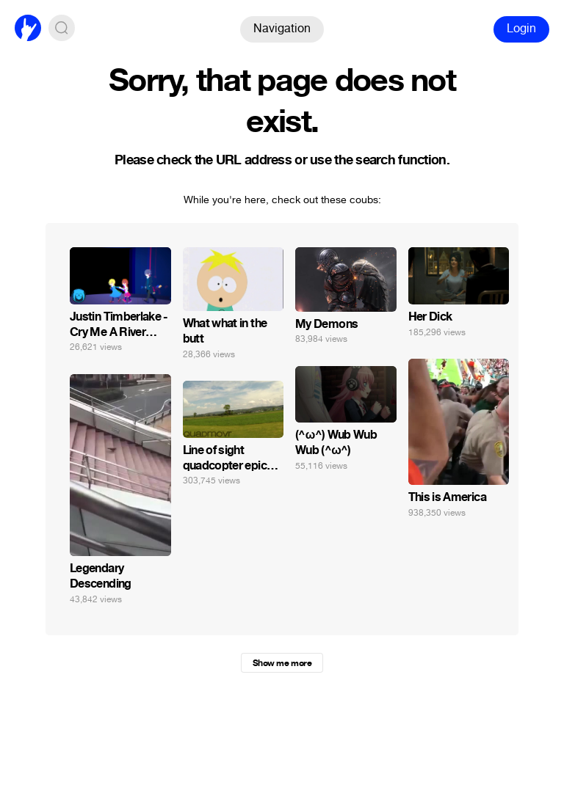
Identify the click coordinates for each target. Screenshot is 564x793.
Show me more (282, 663)
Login (521, 28)
